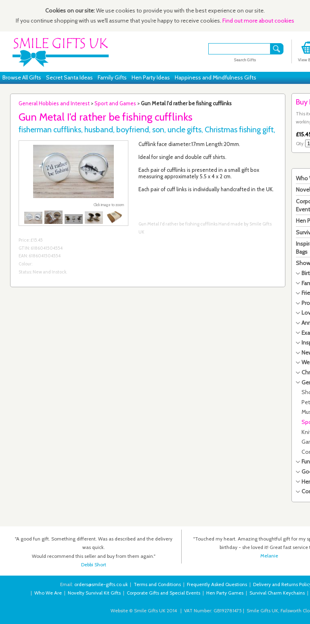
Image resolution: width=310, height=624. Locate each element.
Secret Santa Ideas (69, 77)
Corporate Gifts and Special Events (163, 593)
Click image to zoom (109, 204)
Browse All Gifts (21, 77)
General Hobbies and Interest (54, 103)
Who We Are (48, 593)
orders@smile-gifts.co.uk (101, 584)
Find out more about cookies (258, 20)
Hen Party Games (224, 593)
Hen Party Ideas (151, 77)
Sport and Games (115, 103)
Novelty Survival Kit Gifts (94, 593)
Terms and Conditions (157, 584)
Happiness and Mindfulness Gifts (215, 77)
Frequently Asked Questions (217, 584)
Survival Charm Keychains (277, 593)
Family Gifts (112, 77)
